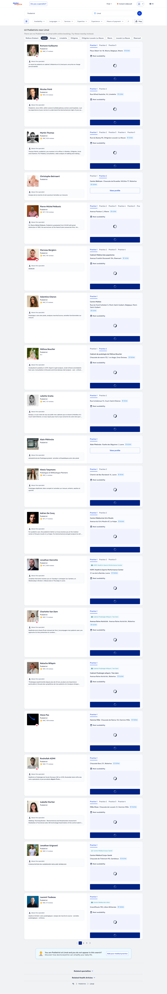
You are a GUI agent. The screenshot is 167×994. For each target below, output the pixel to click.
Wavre (109, 38)
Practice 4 (122, 132)
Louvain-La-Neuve (123, 38)
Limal (44, 38)
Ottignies (74, 38)
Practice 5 (131, 132)
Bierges (53, 38)
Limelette (63, 38)
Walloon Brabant (32, 38)
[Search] (139, 13)
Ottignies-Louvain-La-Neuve (93, 38)
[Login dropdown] (140, 3)
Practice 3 (112, 45)
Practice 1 (93, 45)
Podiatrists (82, 984)
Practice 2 (103, 45)
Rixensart (137, 38)
